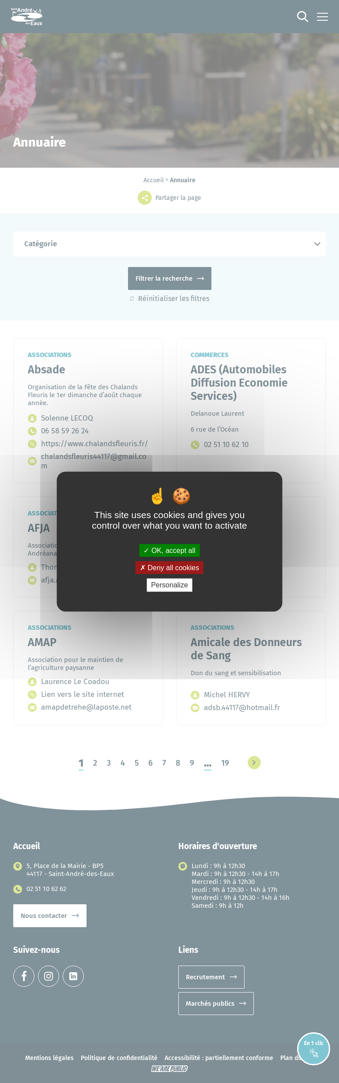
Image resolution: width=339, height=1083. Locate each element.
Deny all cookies (169, 568)
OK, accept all (169, 550)
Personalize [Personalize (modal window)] (169, 585)
